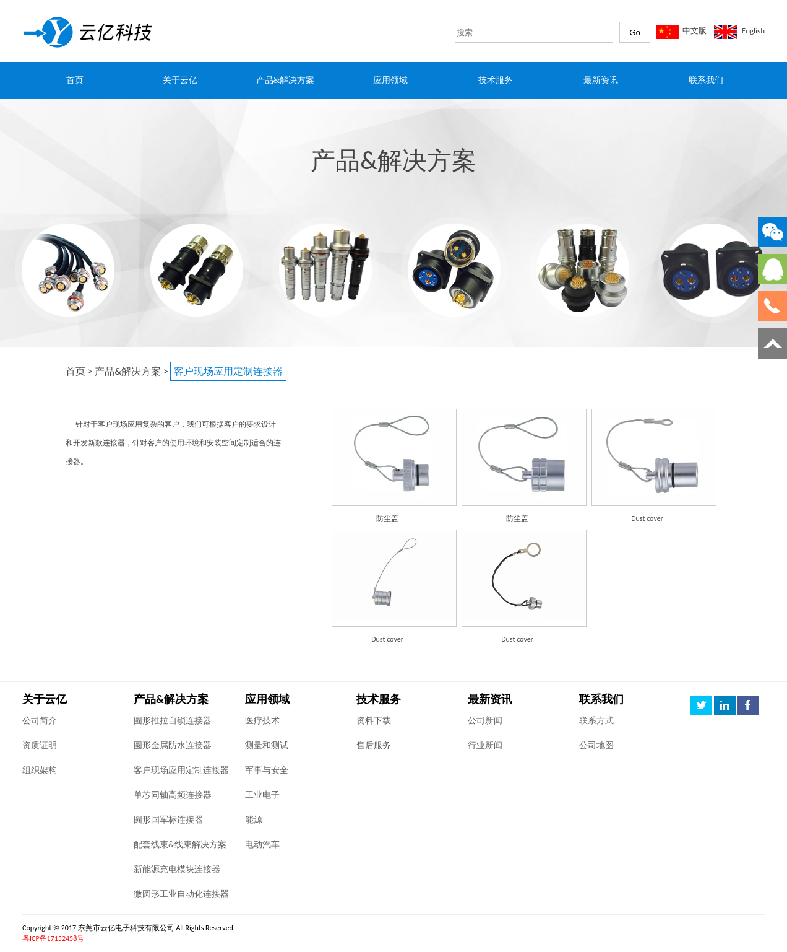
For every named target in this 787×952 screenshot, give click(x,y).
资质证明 (39, 745)
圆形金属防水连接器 (173, 745)
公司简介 (39, 720)
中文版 (694, 30)
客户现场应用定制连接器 (181, 770)
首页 (75, 371)
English (753, 30)
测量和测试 (266, 745)
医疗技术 (262, 720)
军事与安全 (266, 770)
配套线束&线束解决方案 (180, 844)
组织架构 (39, 770)
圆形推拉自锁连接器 (173, 720)
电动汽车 (262, 844)
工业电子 (262, 795)
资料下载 (373, 720)
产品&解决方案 (128, 371)
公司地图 (596, 745)
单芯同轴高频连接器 (173, 795)
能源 (253, 819)
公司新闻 (485, 720)
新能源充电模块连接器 (177, 869)
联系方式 (596, 720)
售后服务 (373, 745)
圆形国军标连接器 (168, 819)
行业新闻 (485, 745)
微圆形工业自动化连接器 (181, 894)
